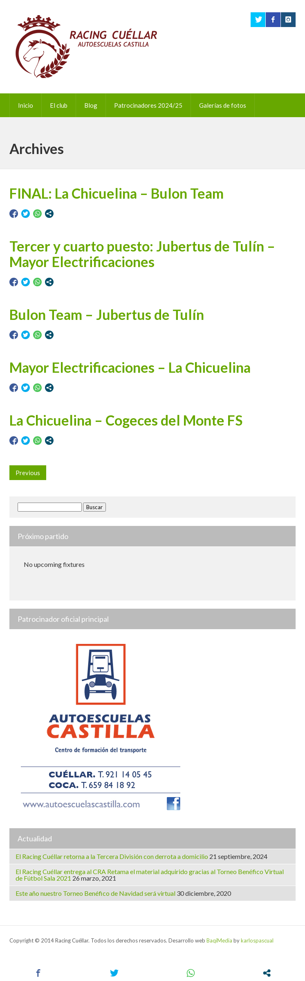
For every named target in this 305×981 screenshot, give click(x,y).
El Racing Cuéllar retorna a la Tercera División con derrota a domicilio (112, 856)
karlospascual (257, 940)
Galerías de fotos (222, 105)
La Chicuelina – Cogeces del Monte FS (125, 420)
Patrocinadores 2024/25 (148, 105)
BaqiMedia (219, 940)
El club (58, 105)
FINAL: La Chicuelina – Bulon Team (116, 193)
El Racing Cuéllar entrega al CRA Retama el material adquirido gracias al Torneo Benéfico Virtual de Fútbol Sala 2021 (150, 875)
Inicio (25, 105)
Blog (90, 105)
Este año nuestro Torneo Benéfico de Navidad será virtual (95, 893)
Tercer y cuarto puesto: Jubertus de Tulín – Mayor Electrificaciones (142, 254)
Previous (28, 472)
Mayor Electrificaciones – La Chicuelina (130, 367)
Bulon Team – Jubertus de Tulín (106, 314)
